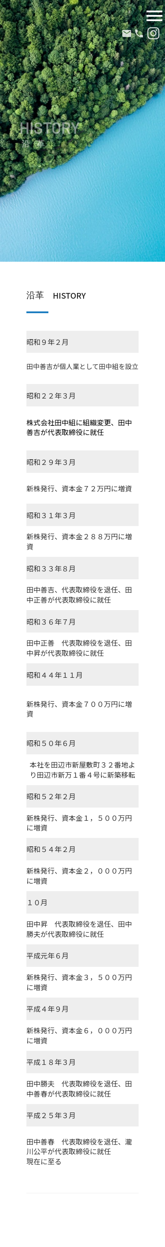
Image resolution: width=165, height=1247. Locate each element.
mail (126, 33)
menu (154, 15)
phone (139, 33)
